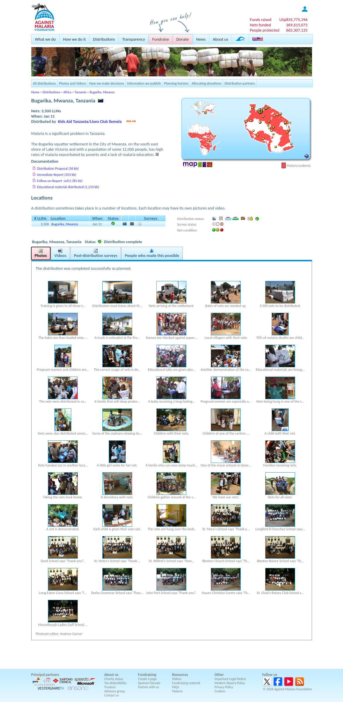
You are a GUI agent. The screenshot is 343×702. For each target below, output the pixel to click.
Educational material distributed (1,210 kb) (68, 187)
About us (220, 39)
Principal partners (45, 674)
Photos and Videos (72, 83)
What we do (45, 39)
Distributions (104, 39)
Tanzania (80, 92)
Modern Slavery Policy (230, 683)
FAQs (175, 687)
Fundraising (147, 674)
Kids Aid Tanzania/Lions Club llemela (90, 121)
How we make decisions (106, 83)
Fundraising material (186, 683)
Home (35, 92)
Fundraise (160, 39)
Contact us (111, 695)
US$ (293, 19)
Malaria (177, 691)
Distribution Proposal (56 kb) (58, 168)
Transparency (133, 39)
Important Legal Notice (230, 679)
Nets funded (260, 25)
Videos (177, 679)
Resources (180, 674)
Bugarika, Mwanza (101, 92)
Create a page (147, 679)
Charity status (113, 679)
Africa (67, 92)
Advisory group (114, 691)
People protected (264, 30)
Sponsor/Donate (149, 683)
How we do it (74, 39)
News (201, 39)
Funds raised (260, 19)
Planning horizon (176, 83)
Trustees (110, 687)
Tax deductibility (115, 683)
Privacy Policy (224, 687)
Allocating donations (206, 83)
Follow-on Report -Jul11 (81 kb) (59, 180)
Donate (182, 39)
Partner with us (148, 687)
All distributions (44, 83)
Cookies (220, 691)
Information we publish (144, 83)
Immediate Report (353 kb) (56, 174)
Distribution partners (240, 83)
